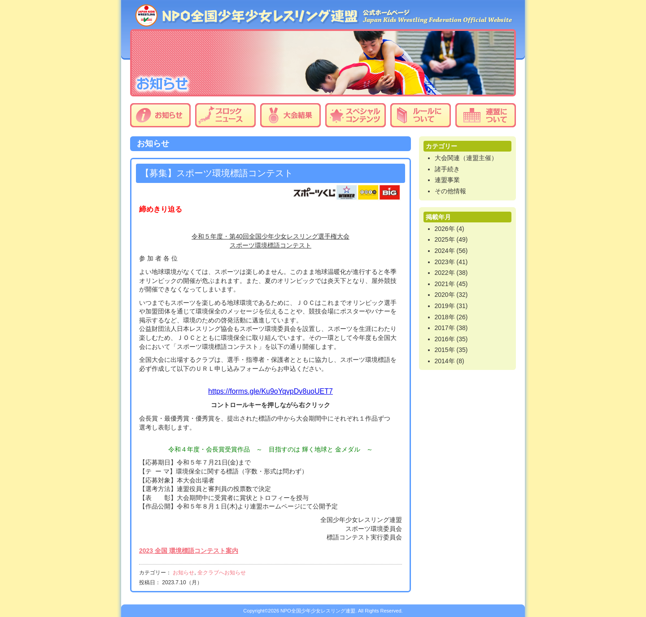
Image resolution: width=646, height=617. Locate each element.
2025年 (445, 239)
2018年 (445, 317)
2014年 (445, 361)
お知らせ (160, 115)
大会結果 (290, 115)
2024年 (445, 250)
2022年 (445, 272)
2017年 (445, 327)
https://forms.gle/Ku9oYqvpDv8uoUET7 (270, 391)
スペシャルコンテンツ (355, 115)
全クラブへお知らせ (221, 572)
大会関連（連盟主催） (466, 157)
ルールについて (420, 115)
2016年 (445, 339)
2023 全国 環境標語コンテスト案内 (188, 550)
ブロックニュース (225, 115)
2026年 (445, 228)
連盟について (485, 115)
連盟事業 (447, 179)
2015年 (445, 349)
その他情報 (450, 191)
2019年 (445, 305)
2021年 (445, 283)
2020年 (445, 294)
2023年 (445, 261)
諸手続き (447, 169)
